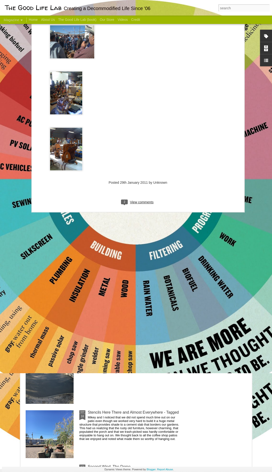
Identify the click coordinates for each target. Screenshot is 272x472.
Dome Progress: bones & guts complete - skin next (131, 358)
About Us (48, 20)
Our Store (107, 20)
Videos (123, 20)
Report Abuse (165, 469)
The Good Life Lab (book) (77, 20)
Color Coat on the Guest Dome (60, 283)
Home (33, 20)
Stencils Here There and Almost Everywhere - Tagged (133, 412)
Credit (135, 20)
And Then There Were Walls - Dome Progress (127, 304)
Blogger (151, 469)
